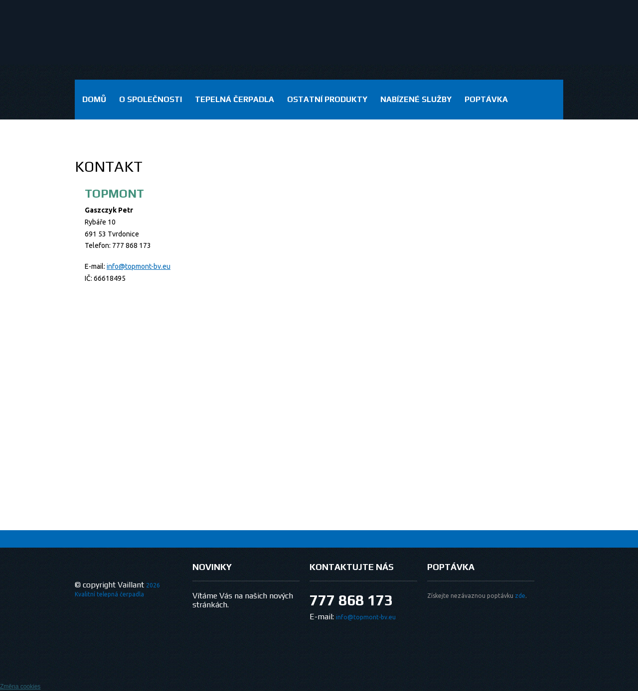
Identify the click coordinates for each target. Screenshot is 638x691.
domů (94, 99)
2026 (153, 585)
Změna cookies (20, 686)
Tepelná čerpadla (234, 99)
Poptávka (486, 99)
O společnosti (150, 99)
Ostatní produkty (327, 99)
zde (520, 595)
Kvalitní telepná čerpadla (109, 594)
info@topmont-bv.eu (138, 266)
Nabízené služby (416, 99)
